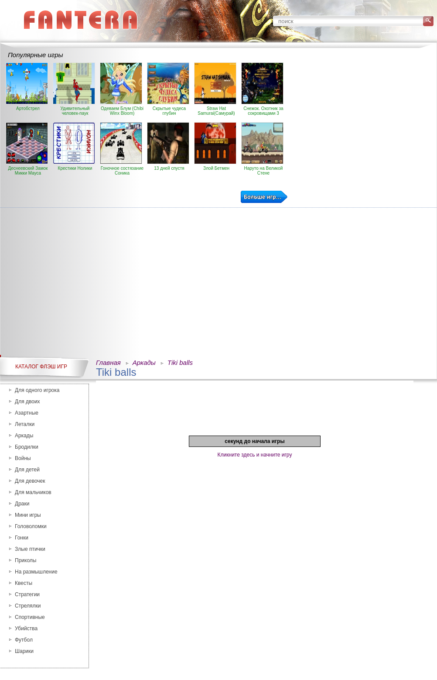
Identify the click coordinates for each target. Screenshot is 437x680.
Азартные (26, 413)
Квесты (23, 583)
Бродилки (26, 447)
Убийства (26, 628)
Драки (22, 504)
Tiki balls (180, 362)
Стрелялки (28, 606)
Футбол (24, 640)
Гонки (21, 538)
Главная (108, 362)
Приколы (25, 560)
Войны (23, 458)
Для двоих (27, 401)
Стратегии (27, 594)
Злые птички (30, 549)
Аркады (24, 436)
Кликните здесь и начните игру (255, 455)
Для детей (27, 470)
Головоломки (31, 526)
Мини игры (28, 515)
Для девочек (30, 481)
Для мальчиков (33, 492)
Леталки (24, 424)
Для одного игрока (37, 390)
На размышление (36, 572)
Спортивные (30, 617)
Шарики (24, 651)
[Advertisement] (218, 275)
